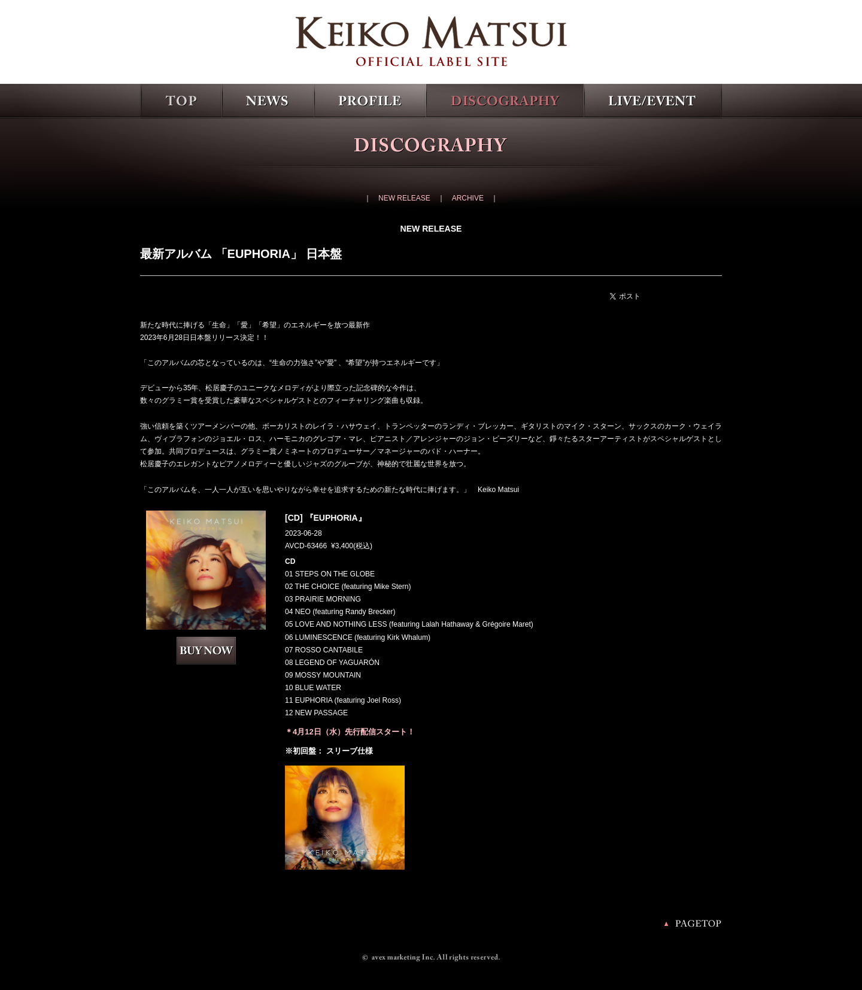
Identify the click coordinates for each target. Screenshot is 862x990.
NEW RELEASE (404, 198)
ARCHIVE (468, 198)
